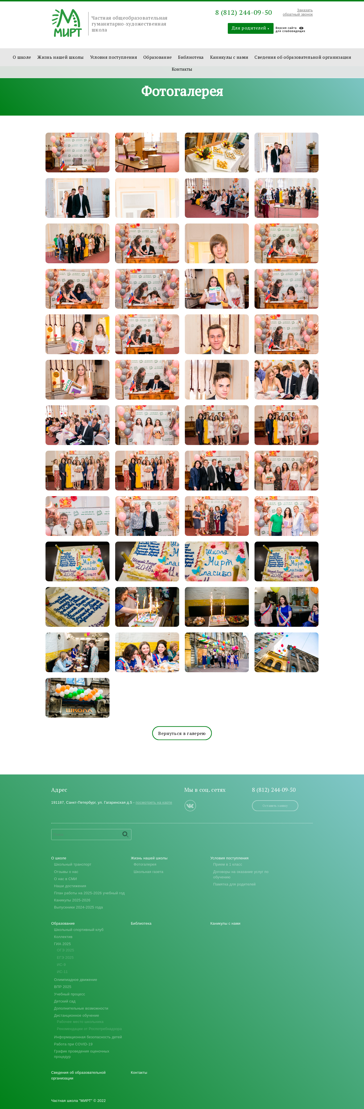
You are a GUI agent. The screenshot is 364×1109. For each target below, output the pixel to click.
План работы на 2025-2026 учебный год (89, 893)
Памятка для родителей (234, 884)
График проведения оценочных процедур (81, 1054)
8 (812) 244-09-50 (243, 12)
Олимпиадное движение (75, 980)
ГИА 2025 (62, 944)
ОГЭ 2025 (65, 950)
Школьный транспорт (72, 864)
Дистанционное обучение (76, 1015)
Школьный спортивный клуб (79, 930)
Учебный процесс (69, 994)
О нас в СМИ (65, 879)
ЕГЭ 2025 (65, 957)
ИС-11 (62, 972)
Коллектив (63, 937)
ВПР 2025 (62, 987)
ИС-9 (61, 964)
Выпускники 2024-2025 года (78, 907)
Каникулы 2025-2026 (72, 900)
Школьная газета (149, 872)
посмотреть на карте (154, 802)
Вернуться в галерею (182, 733)
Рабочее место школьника (80, 1022)
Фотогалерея (145, 864)
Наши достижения (70, 886)
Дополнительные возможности (81, 1008)
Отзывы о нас (66, 872)
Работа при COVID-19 (73, 1044)
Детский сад (64, 1001)
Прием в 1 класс (227, 864)
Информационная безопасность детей (88, 1037)
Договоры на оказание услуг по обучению (241, 874)
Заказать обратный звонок (298, 12)
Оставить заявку (275, 805)
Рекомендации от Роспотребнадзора (89, 1029)
